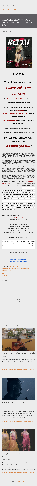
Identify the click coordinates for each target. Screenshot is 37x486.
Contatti (14, 9)
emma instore (25, 268)
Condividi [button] (5, 275)
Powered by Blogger (18, 481)
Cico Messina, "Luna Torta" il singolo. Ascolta (18, 353)
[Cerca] (30, 3)
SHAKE (5, 3)
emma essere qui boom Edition (11, 268)
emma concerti (13, 266)
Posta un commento (15, 369)
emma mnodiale (6, 270)
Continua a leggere (29, 369)
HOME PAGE (5, 9)
